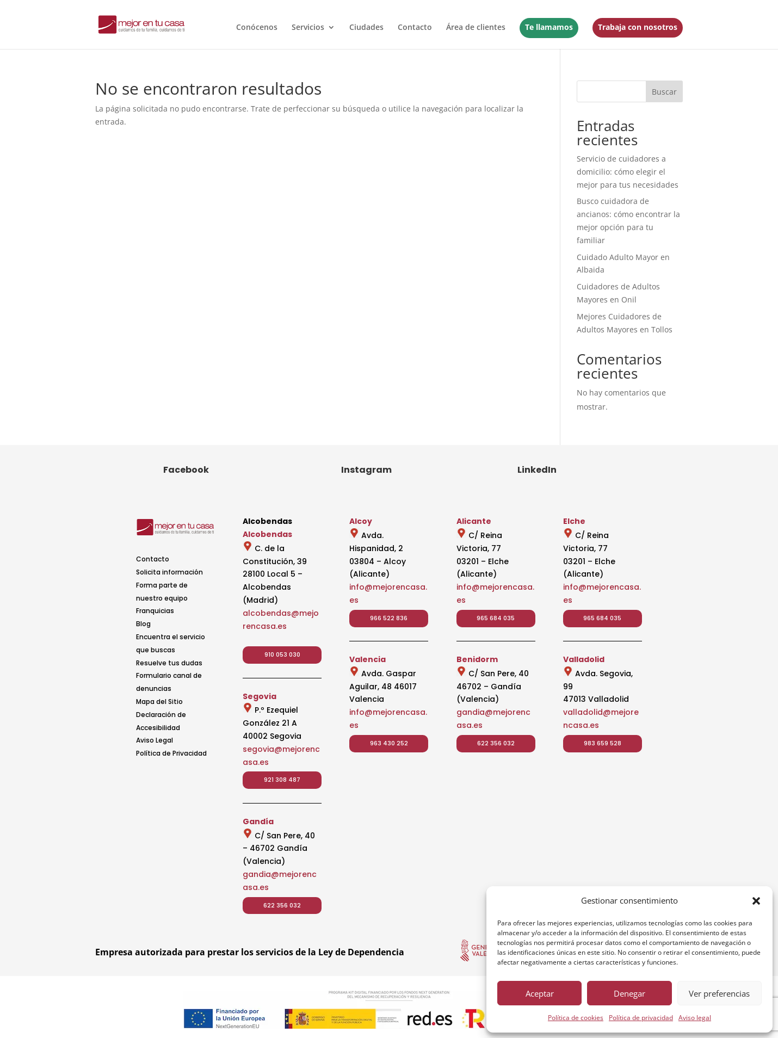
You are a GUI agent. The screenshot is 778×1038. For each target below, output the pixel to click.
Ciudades (366, 27)
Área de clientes (475, 27)
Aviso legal (694, 1017)
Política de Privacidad (171, 753)
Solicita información (169, 572)
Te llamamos (549, 27)
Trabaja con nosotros (637, 27)
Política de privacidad (641, 1017)
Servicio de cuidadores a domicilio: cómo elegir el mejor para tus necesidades (627, 171)
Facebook (186, 470)
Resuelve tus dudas (169, 663)
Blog (143, 623)
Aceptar (540, 993)
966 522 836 (388, 618)
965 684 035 (496, 618)
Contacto (415, 27)
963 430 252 (389, 743)
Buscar (664, 91)
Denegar (629, 993)
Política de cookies (575, 1017)
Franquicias (155, 610)
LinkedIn (537, 470)
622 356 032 (282, 905)
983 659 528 (602, 743)
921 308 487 (282, 779)
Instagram (366, 470)
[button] (756, 900)
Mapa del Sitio (159, 701)
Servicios (308, 27)
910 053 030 (282, 654)
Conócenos (256, 27)
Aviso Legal (154, 740)
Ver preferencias (719, 993)
